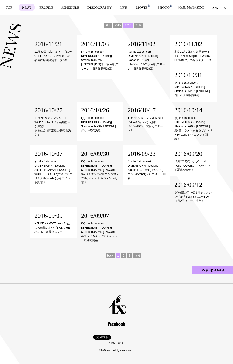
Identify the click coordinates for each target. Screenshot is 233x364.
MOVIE (142, 7)
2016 (128, 25)
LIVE (123, 7)
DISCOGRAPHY (99, 7)
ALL (107, 25)
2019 (138, 25)
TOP (9, 7)
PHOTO (163, 7)
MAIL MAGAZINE (191, 7)
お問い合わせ (116, 342)
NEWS (27, 7)
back (110, 255)
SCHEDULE (70, 7)
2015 (118, 25)
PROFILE (46, 7)
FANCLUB (218, 7)
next (137, 255)
